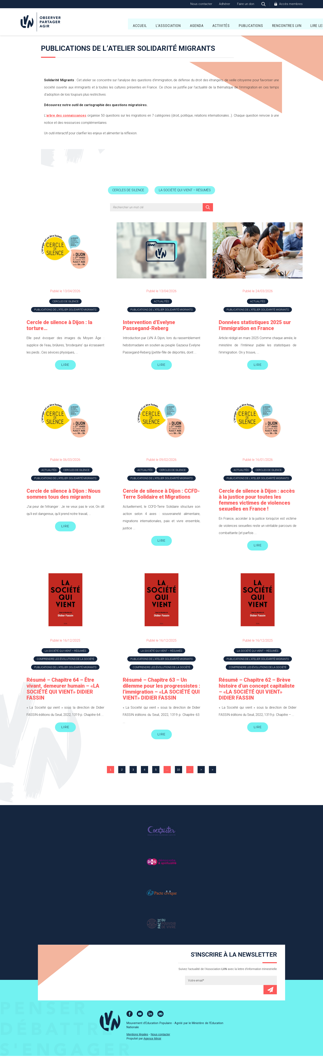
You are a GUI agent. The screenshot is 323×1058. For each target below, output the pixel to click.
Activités (175, 23)
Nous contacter (201, 4)
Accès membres (291, 4)
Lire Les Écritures (281, 23)
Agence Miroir (152, 1040)
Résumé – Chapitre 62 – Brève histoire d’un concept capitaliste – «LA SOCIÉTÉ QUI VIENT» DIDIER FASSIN (257, 690)
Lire (65, 365)
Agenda (151, 23)
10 (178, 771)
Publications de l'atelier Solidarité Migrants (65, 310)
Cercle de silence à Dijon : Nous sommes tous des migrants (64, 495)
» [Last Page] (212, 771)
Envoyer (270, 991)
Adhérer (224, 4)
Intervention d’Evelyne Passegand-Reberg (149, 326)
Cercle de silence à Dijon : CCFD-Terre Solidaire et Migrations (161, 495)
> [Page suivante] (201, 771)
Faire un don (245, 4)
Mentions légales (137, 1036)
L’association (123, 23)
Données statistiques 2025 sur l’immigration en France (255, 326)
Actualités (161, 301)
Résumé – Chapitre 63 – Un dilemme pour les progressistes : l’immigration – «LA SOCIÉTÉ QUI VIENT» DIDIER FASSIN (161, 690)
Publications (205, 23)
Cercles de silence (127, 190)
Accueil (94, 23)
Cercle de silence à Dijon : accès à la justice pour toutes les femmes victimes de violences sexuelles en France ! (257, 501)
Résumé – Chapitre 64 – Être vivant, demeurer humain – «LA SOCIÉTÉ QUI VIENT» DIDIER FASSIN (63, 690)
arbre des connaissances (66, 115)
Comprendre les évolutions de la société (65, 660)
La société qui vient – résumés (186, 190)
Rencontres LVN (241, 23)
